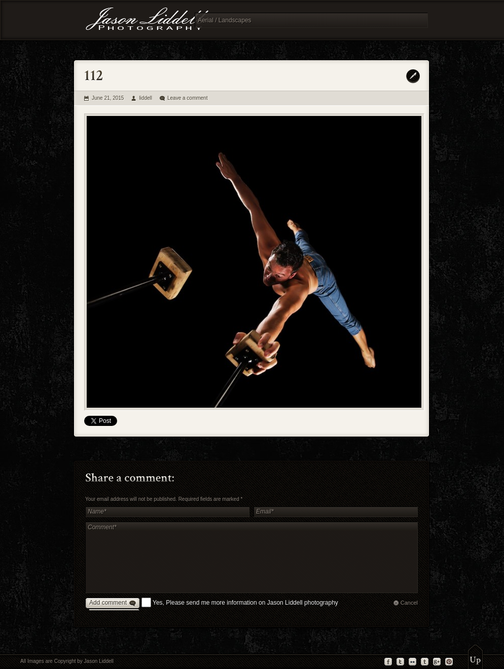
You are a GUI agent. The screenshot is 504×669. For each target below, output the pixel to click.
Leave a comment (187, 98)
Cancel (409, 603)
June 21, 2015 (108, 98)
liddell (145, 98)
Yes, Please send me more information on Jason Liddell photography (245, 602)
